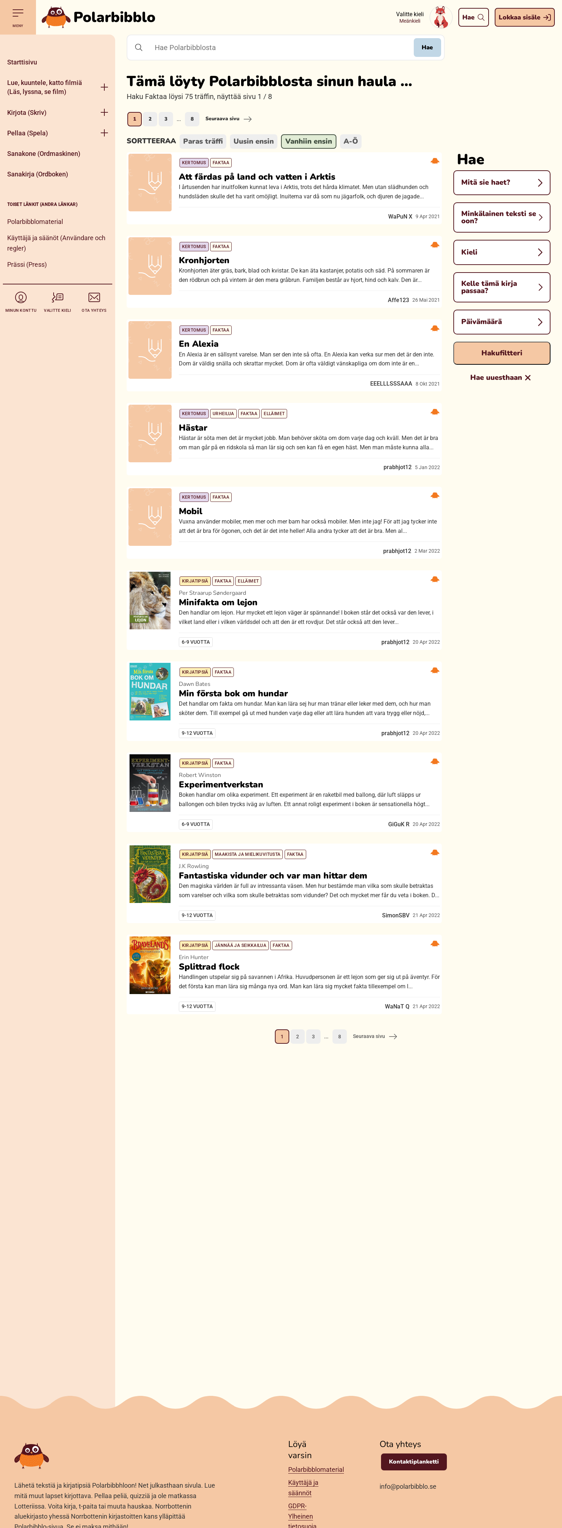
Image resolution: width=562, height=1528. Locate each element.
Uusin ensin (254, 141)
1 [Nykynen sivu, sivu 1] (134, 119)
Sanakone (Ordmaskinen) (43, 153)
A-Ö (351, 141)
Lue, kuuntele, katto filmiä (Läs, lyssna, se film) (44, 87)
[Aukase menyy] (104, 87)
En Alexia (204, 375)
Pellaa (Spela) (27, 133)
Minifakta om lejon (223, 689)
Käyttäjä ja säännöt (303, 1488)
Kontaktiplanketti (414, 1462)
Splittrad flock (214, 1131)
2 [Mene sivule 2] (150, 119)
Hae (421, 47)
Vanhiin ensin (308, 141)
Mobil (196, 586)
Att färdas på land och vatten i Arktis (262, 183)
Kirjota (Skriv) (26, 112)
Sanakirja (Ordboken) (37, 174)
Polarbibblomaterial (35, 221)
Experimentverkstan (226, 906)
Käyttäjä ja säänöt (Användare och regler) (56, 243)
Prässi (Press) (27, 264)
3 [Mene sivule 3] (165, 119)
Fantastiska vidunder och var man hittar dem (278, 1019)
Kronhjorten (209, 279)
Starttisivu (22, 62)
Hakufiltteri (501, 353)
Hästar (198, 480)
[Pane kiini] (57, 43)
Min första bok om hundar (238, 793)
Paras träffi (203, 141)
